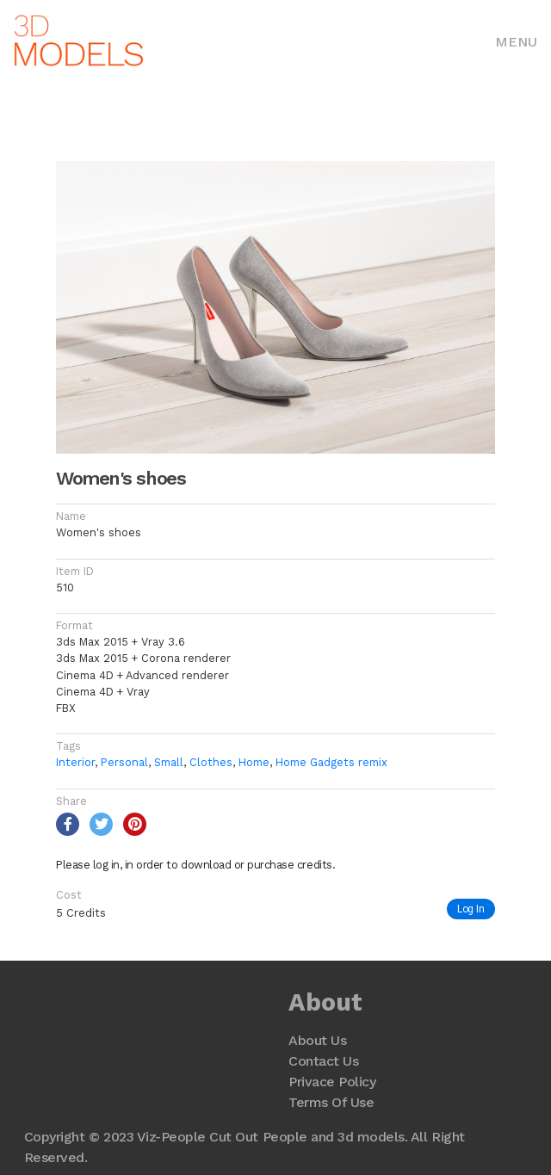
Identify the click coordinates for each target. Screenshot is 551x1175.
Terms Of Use (331, 1102)
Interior (75, 762)
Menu (516, 42)
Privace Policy (331, 1081)
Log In (471, 908)
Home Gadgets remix (331, 762)
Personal (124, 762)
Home (253, 762)
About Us (317, 1040)
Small (168, 762)
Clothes (210, 762)
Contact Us (323, 1061)
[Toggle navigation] (516, 40)
